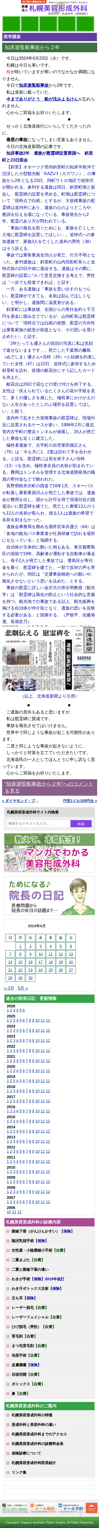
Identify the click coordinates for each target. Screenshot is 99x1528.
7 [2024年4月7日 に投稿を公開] (10, 954)
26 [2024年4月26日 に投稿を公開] (61, 970)
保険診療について (26, 1453)
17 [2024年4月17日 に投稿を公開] (41, 962)
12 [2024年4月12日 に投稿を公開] (61, 954)
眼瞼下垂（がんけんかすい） (43, 1231)
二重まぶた (28, 1260)
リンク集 (19, 1472)
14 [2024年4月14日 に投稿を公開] (10, 962)
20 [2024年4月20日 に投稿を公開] (71, 962)
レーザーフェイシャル (37, 1317)
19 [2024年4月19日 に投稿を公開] (61, 962)
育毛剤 (24, 1336)
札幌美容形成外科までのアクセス (39, 1434)
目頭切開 (26, 1374)
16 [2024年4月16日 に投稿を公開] (31, 962)
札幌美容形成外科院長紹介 (34, 1463)
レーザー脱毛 (30, 1307)
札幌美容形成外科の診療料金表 (37, 1444)
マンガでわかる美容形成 (30, 24)
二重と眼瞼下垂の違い (30, 1269)
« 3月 (9, 988)
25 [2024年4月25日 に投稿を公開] (51, 970)
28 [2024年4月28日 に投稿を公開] (10, 978)
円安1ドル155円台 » (80, 801)
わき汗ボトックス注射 (37, 1288)
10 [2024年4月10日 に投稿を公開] (41, 954)
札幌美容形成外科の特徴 (32, 1415)
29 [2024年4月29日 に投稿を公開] (20, 978)
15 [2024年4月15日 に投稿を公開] (20, 962)
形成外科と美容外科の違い (34, 1424)
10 (37, 1020)
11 (43, 1020)
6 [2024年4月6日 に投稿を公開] (71, 946)
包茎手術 (26, 1355)
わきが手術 (38, 1279)
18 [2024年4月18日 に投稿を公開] (51, 962)
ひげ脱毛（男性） (34, 1327)
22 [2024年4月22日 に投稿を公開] (20, 970)
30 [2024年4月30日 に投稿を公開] (31, 978)
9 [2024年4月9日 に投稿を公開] (30, 954)
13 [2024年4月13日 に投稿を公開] (71, 954)
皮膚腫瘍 (26, 1365)
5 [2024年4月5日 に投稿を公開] (61, 946)
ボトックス (28, 1384)
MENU (10, 8)
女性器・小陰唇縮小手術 (39, 1250)
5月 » (23, 988)
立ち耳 (24, 1298)
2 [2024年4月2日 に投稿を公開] (30, 946)
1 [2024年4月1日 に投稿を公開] (20, 946)
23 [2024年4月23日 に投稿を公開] (31, 970)
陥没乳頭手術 (30, 1241)
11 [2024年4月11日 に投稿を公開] (51, 954)
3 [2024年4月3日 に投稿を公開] (41, 946)
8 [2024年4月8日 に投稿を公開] (20, 954)
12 (48, 1020)
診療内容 (48, 24)
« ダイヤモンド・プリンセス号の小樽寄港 (21, 801)
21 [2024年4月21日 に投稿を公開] (10, 970)
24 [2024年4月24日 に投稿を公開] (41, 970)
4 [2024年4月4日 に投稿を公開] (51, 946)
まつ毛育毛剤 (30, 1346)
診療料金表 (67, 24)
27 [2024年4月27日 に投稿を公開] (71, 970)
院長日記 (11, 24)
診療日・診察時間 (85, 24)
